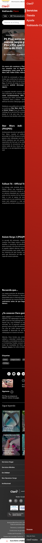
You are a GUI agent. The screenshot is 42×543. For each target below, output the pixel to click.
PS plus (5, 363)
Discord (4, 347)
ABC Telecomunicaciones (18, 16)
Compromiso (34, 16)
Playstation (27, 359)
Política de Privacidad (14, 533)
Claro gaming (6, 316)
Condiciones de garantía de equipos (20, 530)
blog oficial (26, 106)
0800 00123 (29, 515)
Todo (5, 16)
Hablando (10, 11)
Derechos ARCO (29, 533)
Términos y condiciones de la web (20, 527)
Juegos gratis (15, 359)
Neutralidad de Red (32, 536)
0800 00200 (16, 515)
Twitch (10, 347)
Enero (5, 359)
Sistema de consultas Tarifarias (13, 536)
